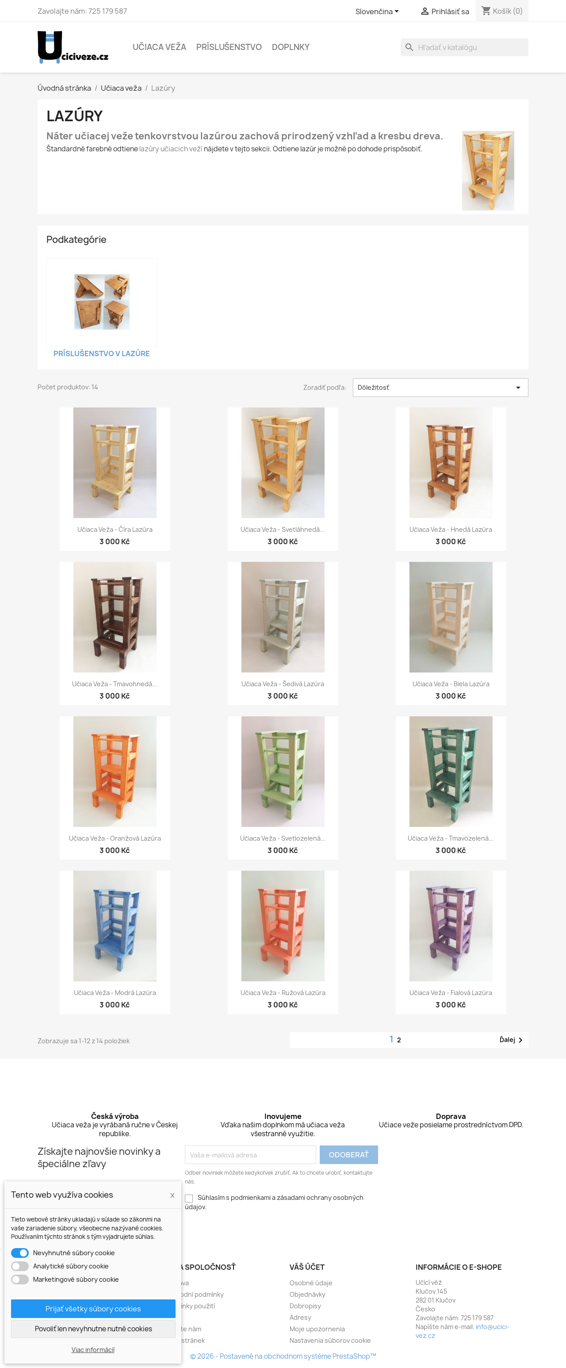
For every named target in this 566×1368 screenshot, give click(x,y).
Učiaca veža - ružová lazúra (283, 992)
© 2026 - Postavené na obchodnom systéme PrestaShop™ (283, 1356)
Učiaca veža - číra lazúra (115, 529)
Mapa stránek (184, 1340)
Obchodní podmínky (194, 1294)
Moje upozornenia (317, 1329)
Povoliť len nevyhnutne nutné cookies (93, 1328)
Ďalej (513, 1040)
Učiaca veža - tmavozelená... (451, 838)
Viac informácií (93, 1349)
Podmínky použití (189, 1306)
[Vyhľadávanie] (464, 47)
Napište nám (182, 1329)
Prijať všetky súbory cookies (93, 1309)
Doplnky (291, 47)
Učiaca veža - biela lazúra (451, 684)
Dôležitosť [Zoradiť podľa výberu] (441, 387)
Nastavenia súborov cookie (330, 1340)
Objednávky (307, 1294)
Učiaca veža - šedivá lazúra (282, 684)
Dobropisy (305, 1306)
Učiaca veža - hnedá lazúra (450, 529)
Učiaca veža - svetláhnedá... (283, 529)
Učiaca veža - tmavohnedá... (114, 684)
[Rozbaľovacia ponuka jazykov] (379, 12)
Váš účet (307, 1267)
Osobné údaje (311, 1283)
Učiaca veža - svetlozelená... (283, 838)
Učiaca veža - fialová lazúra (450, 992)
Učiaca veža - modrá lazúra (115, 992)
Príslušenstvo (229, 47)
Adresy (300, 1317)
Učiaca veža (159, 47)
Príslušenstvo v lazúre (102, 353)
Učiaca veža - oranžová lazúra (115, 838)
